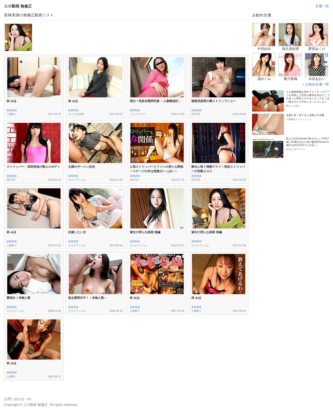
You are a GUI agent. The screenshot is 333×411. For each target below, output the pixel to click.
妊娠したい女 (77, 232)
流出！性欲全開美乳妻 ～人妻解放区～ (155, 101)
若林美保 (12, 110)
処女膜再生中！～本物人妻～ (87, 297)
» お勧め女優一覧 (315, 84)
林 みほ (11, 101)
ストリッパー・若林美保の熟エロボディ (33, 166)
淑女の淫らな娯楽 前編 (206, 232)
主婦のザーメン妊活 (81, 166)
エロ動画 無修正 (18, 6)
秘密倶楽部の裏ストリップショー (213, 101)
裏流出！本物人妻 (18, 297)
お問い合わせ (14, 399)
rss (29, 399)
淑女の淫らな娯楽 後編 (145, 232)
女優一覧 (322, 6)
